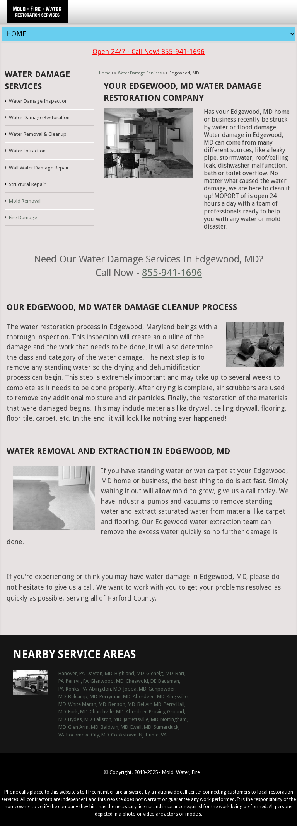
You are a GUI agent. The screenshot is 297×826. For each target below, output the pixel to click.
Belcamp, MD (82, 696)
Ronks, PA (76, 689)
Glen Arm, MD (83, 727)
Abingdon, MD (105, 689)
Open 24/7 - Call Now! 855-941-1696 (148, 52)
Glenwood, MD (107, 681)
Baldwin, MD (114, 727)
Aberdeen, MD (149, 696)
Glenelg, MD (159, 673)
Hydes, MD (80, 719)
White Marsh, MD (87, 704)
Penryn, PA (77, 681)
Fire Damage (23, 217)
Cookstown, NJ (127, 735)
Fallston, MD (107, 719)
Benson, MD (121, 704)
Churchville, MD (107, 711)
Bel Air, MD (149, 704)
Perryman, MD (115, 696)
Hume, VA (156, 735)
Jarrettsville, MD (141, 719)
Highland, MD (129, 673)
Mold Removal (25, 201)
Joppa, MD (135, 689)
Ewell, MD (141, 727)
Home (104, 73)
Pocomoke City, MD (87, 735)
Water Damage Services (140, 73)
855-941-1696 (172, 272)
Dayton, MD (100, 673)
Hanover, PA (71, 673)
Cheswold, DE (141, 681)
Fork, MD (78, 711)
